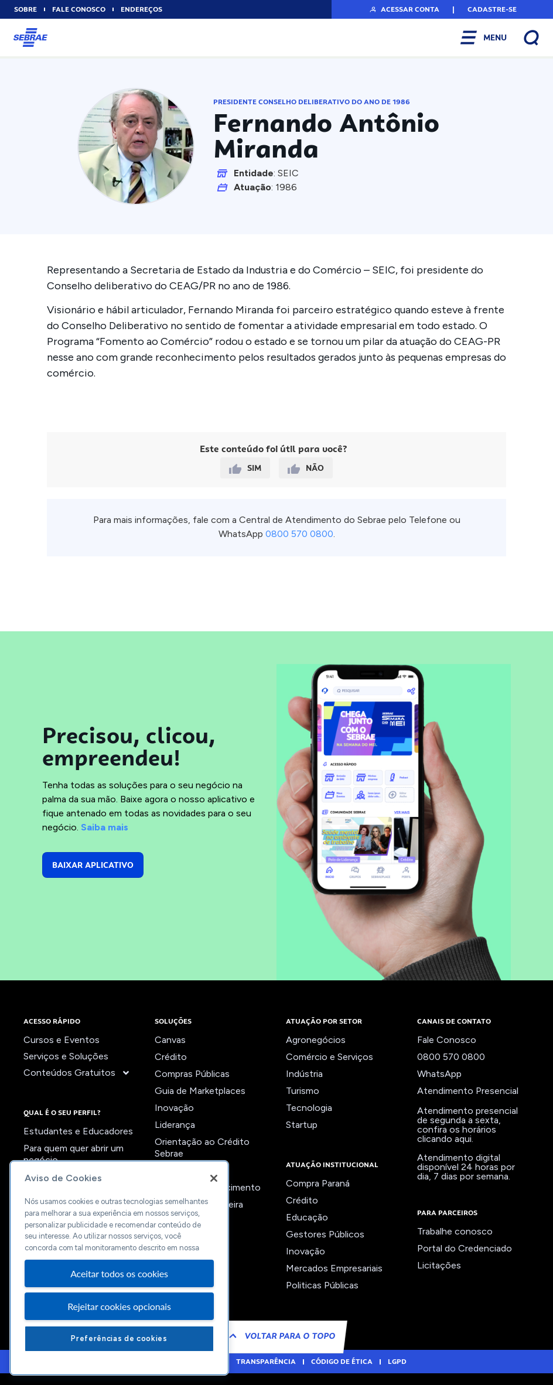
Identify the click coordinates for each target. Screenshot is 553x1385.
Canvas (170, 1039)
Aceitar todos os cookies (119, 1273)
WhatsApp (439, 1073)
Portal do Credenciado (464, 1248)
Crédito (171, 1056)
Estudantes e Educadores (78, 1131)
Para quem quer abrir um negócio (73, 1154)
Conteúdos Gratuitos (77, 1073)
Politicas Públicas (322, 1285)
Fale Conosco (446, 1039)
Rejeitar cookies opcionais (119, 1306)
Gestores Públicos (325, 1234)
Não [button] (313, 468)
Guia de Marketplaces (200, 1090)
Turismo (302, 1090)
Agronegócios (316, 1039)
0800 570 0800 (299, 533)
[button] (403, 9)
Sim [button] (253, 468)
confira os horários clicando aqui (456, 1134)
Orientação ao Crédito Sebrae (202, 1147)
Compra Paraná (318, 1183)
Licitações (439, 1265)
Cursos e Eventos (61, 1039)
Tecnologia (309, 1107)
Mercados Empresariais (334, 1268)
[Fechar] (214, 1178)
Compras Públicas (192, 1073)
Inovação (174, 1107)
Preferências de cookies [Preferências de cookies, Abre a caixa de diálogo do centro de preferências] (119, 1338)
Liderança (175, 1124)
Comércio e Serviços (329, 1056)
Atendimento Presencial (467, 1090)
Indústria (304, 1073)
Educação (307, 1217)
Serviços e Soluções (65, 1056)
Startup (302, 1124)
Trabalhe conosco (455, 1231)
